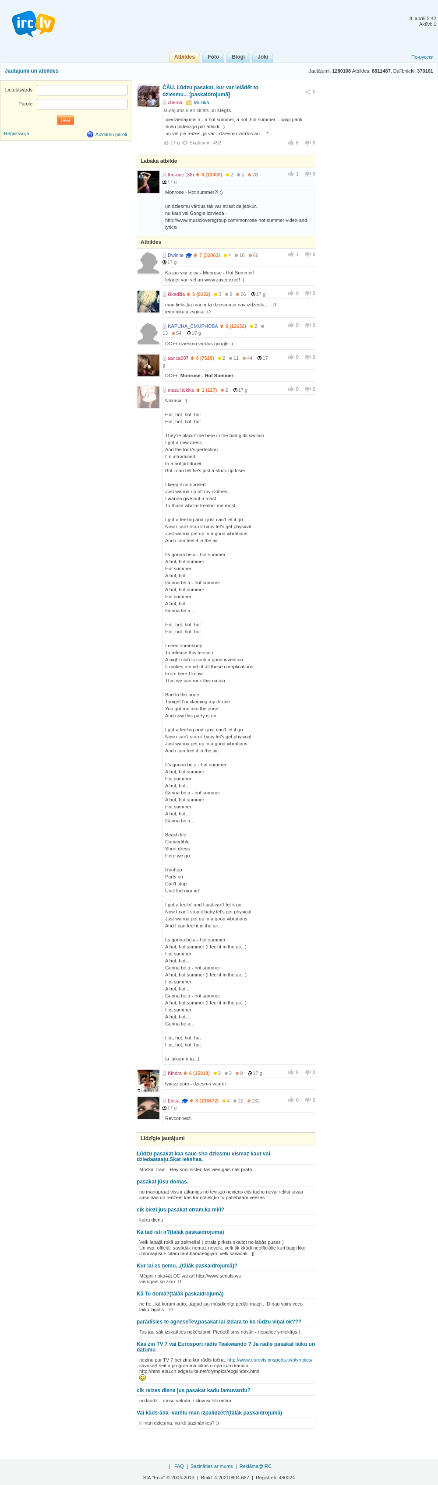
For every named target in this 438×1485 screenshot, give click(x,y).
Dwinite (176, 255)
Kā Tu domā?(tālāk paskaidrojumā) (180, 1294)
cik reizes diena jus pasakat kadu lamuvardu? (194, 1390)
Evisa (174, 1100)
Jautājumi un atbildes (32, 71)
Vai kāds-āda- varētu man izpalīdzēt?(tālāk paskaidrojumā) (209, 1413)
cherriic (175, 102)
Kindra (175, 1073)
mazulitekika (181, 390)
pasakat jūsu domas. (162, 1182)
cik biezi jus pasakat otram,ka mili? (180, 1210)
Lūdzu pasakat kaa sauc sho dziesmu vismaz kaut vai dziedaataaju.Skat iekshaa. (203, 1156)
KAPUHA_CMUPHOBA (193, 326)
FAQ (179, 1466)
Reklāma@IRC (256, 1466)
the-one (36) (181, 174)
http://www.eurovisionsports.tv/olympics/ (269, 1359)
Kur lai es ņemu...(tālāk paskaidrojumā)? (187, 1266)
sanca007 (178, 358)
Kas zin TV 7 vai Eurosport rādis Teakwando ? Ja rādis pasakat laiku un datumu (226, 1347)
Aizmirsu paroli (111, 134)
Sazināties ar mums (212, 1466)
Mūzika (201, 102)
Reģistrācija (16, 133)
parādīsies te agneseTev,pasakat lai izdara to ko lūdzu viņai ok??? (219, 1322)
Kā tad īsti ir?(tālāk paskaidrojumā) (180, 1232)
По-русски (422, 57)
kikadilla (176, 294)
